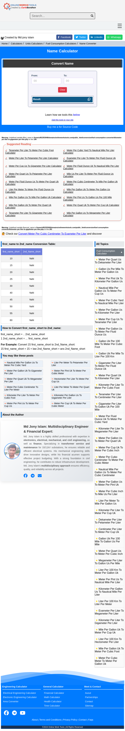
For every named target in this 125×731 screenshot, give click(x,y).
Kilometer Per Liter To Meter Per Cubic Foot (109, 386)
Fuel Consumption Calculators (61, 43)
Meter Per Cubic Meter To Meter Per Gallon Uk (106, 661)
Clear (62, 89)
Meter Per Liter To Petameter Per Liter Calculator (33, 158)
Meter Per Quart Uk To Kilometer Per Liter (108, 377)
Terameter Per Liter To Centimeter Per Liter (108, 396)
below (76, 114)
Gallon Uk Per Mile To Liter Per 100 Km (109, 355)
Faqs (90, 719)
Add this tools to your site (62, 120)
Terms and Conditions (50, 719)
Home (5, 43)
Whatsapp (114, 37)
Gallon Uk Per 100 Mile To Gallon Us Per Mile (107, 541)
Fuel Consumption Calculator (110, 252)
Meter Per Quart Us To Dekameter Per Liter (108, 261)
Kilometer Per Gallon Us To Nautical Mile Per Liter (109, 591)
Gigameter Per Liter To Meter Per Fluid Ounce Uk (108, 366)
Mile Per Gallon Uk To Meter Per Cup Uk (109, 631)
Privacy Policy (70, 719)
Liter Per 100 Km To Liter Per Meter (108, 603)
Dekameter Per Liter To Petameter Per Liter (108, 521)
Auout (88, 693)
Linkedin (97, 37)
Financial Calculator (54, 693)
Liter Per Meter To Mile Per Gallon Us (107, 502)
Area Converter (11, 701)
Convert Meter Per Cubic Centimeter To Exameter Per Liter (52, 233)
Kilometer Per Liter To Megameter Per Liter (109, 430)
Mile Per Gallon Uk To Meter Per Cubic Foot (109, 650)
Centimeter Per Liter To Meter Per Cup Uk (108, 530)
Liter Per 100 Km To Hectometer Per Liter (108, 640)
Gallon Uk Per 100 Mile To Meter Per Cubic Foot (108, 344)
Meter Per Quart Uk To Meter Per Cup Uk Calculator (93, 205)
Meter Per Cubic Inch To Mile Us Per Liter (109, 493)
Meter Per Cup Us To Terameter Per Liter (109, 321)
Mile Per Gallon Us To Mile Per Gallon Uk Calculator (35, 197)
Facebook (64, 37)
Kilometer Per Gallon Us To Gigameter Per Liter (67, 396)
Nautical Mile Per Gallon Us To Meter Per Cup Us (108, 291)
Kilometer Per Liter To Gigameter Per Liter (109, 621)
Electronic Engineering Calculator (20, 697)
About (35, 719)
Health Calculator (53, 701)
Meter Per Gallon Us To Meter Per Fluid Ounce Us (108, 331)
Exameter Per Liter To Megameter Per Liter (109, 612)
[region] (47, 286)
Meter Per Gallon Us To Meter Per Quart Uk (108, 439)
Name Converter (88, 43)
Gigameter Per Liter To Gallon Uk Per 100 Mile (108, 406)
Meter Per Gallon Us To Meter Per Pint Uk (108, 483)
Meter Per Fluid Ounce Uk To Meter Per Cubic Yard (108, 419)
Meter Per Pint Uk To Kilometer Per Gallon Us (109, 280)
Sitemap (89, 705)
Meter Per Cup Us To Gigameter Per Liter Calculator (35, 166)
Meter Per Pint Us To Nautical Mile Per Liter (109, 581)
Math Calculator (52, 697)
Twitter (81, 37)
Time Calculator (52, 705)
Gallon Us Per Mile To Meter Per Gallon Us (109, 270)
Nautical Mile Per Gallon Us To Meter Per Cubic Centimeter (108, 472)
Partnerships (91, 697)
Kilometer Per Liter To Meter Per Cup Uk (109, 511)
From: (34, 75)
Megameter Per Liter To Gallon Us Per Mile (108, 562)
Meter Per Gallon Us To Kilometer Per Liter (108, 311)
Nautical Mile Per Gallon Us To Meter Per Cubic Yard (21, 363)
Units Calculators (34, 43)
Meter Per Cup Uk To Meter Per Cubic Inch (109, 449)
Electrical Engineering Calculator (19, 693)
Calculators (16, 43)
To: (65, 75)
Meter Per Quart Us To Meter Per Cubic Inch (109, 552)
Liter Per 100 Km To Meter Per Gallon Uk (108, 571)
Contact (89, 701)
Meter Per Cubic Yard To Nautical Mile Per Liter (109, 302)
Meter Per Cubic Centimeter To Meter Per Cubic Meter (109, 460)
